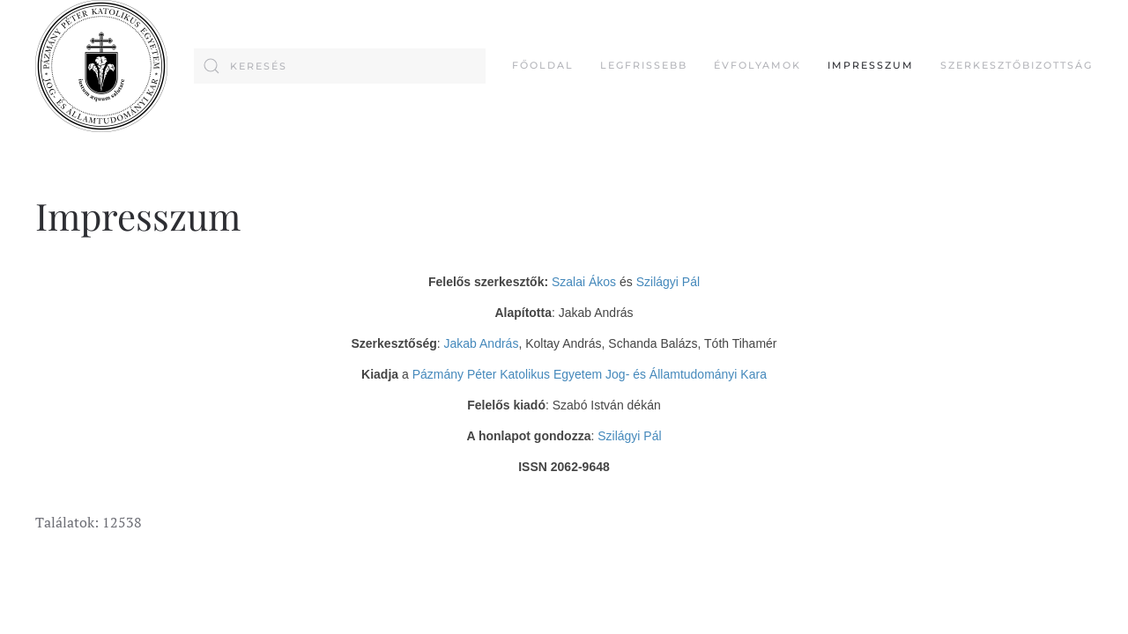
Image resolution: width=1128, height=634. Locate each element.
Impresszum (870, 65)
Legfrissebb (643, 65)
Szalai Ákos (584, 282)
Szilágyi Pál (668, 282)
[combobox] (340, 66)
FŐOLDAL (543, 65)
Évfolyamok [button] (757, 65)
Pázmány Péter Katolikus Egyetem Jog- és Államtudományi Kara (589, 374)
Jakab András (481, 343)
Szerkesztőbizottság (1016, 65)
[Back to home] (101, 66)
